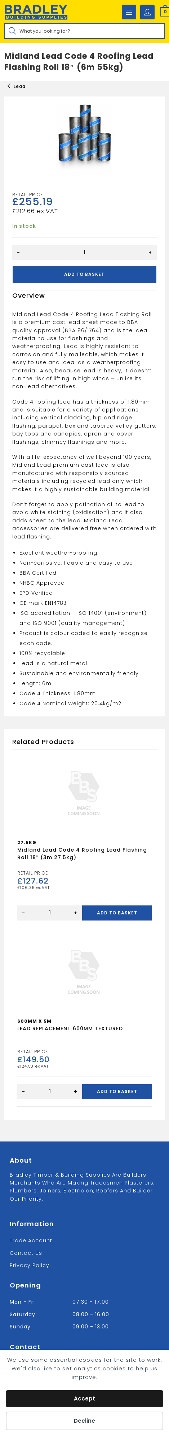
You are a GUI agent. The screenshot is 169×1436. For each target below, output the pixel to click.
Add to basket (84, 274)
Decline (84, 1421)
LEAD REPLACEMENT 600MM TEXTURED (70, 1028)
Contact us (26, 1253)
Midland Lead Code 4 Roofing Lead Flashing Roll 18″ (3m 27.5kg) (82, 853)
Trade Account (31, 1240)
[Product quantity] (84, 252)
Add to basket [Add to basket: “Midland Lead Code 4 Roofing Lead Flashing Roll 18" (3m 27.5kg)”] (117, 913)
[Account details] (147, 12)
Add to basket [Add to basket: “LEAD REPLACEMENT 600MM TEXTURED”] (117, 1091)
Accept (84, 1398)
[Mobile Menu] (129, 12)
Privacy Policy (29, 1265)
